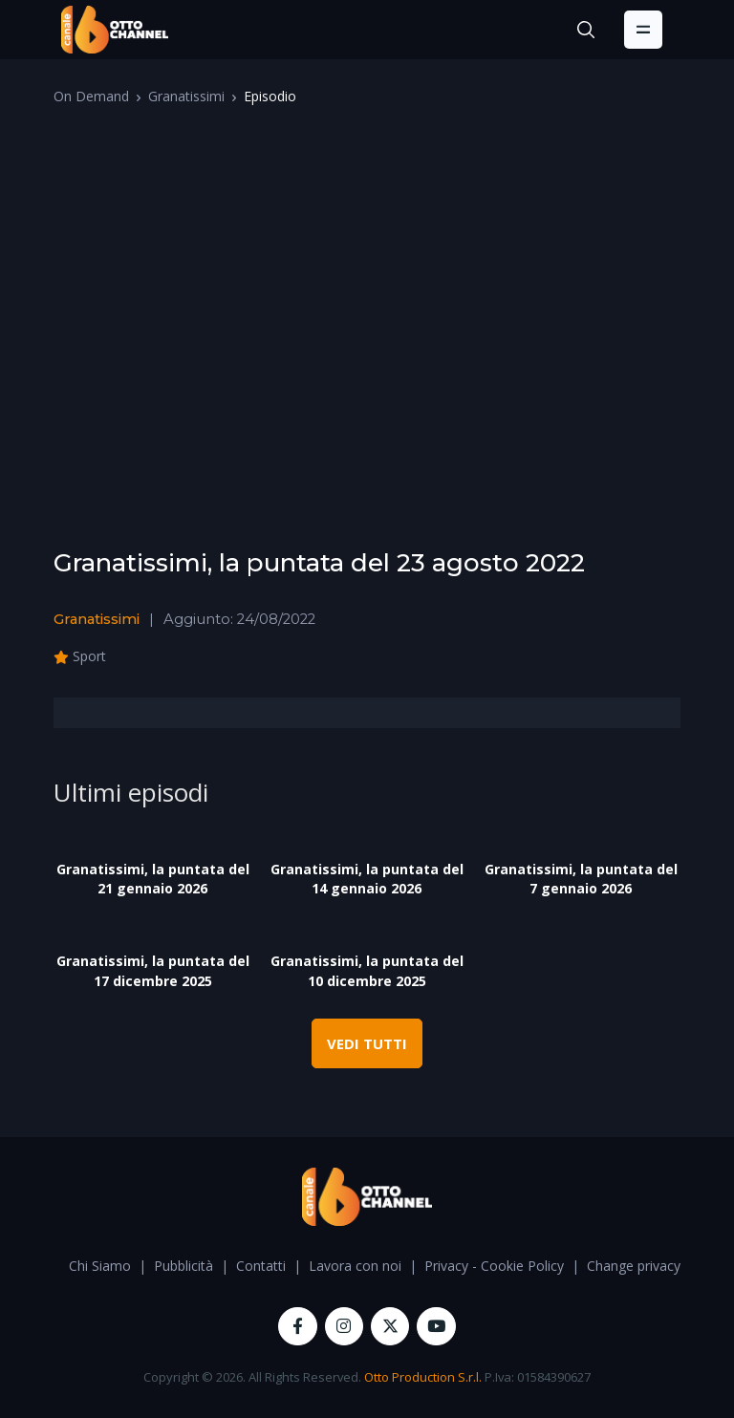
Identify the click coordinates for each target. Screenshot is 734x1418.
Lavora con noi (355, 1266)
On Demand (91, 96)
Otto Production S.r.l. (423, 1377)
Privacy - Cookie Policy (494, 1266)
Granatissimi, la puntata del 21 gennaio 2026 (152, 879)
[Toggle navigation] (643, 30)
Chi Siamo (100, 1266)
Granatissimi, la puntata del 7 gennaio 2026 (581, 879)
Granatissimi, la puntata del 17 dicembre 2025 (152, 971)
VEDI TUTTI (367, 1043)
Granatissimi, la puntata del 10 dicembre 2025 (367, 971)
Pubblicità (183, 1266)
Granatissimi (186, 96)
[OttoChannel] (114, 29)
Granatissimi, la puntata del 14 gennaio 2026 (367, 879)
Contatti (261, 1266)
